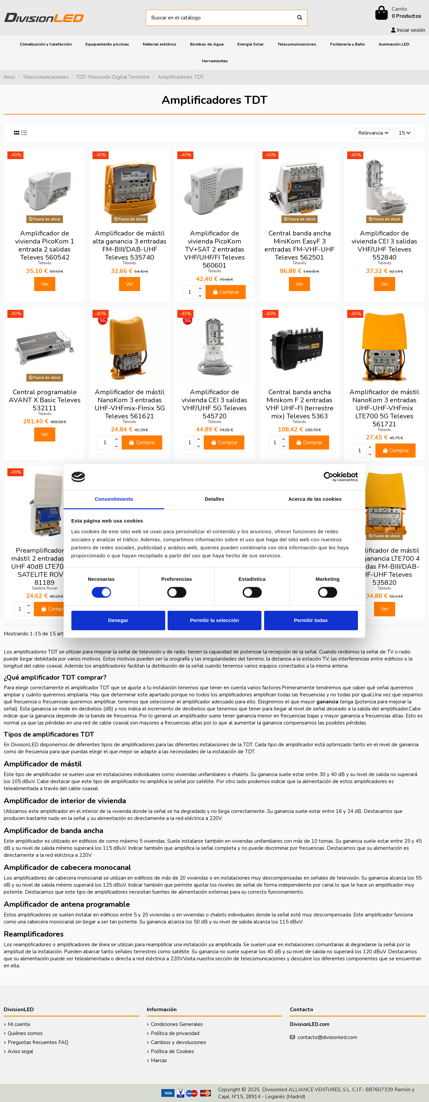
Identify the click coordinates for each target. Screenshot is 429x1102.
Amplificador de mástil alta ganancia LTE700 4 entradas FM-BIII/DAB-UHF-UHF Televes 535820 (385, 566)
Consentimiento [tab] (114, 499)
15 (405, 133)
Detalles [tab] (214, 499)
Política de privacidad (175, 1033)
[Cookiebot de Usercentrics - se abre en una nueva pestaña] (328, 477)
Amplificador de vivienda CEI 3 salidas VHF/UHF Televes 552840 (384, 245)
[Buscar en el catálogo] (299, 18)
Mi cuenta (19, 1024)
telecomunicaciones (263, 958)
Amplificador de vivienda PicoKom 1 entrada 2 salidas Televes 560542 (44, 245)
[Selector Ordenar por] (373, 133)
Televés (45, 263)
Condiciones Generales (177, 1024)
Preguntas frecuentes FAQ (38, 1042)
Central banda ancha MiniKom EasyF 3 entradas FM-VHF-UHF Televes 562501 (299, 245)
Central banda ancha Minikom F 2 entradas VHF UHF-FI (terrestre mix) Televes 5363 (299, 404)
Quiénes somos (25, 1033)
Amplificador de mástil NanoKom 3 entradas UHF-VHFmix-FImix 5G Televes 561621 (130, 404)
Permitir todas (311, 620)
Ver (45, 284)
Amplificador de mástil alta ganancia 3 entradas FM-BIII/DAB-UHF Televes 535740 (130, 245)
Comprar (225, 292)
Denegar (118, 620)
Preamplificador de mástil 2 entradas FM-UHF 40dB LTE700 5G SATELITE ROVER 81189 (44, 566)
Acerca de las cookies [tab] (315, 499)
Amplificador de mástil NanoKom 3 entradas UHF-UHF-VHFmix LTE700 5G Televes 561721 (384, 408)
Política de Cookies (172, 1051)
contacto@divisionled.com (327, 1037)
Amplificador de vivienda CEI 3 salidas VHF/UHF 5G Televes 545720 (214, 404)
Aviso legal (20, 1051)
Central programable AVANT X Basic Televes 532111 (45, 400)
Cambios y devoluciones (178, 1042)
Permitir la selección (214, 620)
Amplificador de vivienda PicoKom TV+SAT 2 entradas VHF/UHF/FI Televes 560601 (214, 249)
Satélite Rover (44, 588)
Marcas (159, 1060)
